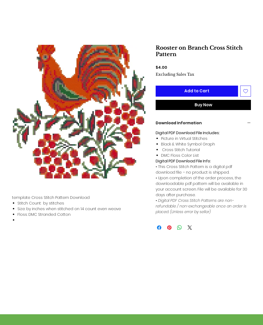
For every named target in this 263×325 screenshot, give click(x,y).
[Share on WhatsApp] (179, 227)
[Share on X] (190, 227)
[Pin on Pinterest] (169, 227)
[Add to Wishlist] (245, 91)
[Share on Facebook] (159, 227)
